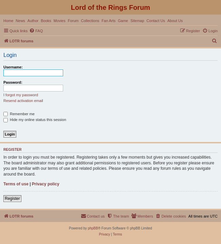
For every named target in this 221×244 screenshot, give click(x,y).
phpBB (93, 228)
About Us (175, 21)
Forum (73, 21)
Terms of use (16, 184)
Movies (60, 21)
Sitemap (137, 21)
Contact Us (156, 21)
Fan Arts (108, 21)
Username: (13, 67)
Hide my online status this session (34, 120)
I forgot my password (20, 95)
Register (12, 198)
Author (32, 21)
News (20, 21)
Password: (12, 82)
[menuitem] (36, 31)
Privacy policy (45, 184)
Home (8, 21)
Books (46, 21)
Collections (90, 21)
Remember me (19, 114)
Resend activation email (23, 101)
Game (123, 21)
